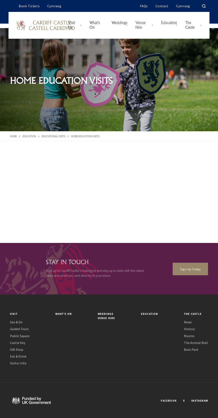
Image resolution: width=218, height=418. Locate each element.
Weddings (119, 23)
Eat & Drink (18, 356)
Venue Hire (140, 25)
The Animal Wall (196, 343)
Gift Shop (16, 350)
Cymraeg (54, 6)
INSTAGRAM (199, 400)
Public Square (20, 336)
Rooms (189, 336)
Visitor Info (18, 363)
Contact (161, 6)
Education (169, 23)
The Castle (190, 25)
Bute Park (191, 350)
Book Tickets (29, 6)
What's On (63, 313)
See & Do (16, 322)
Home (13, 136)
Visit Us (71, 25)
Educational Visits (53, 136)
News (188, 322)
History (189, 329)
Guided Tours (19, 329)
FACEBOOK (169, 400)
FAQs (144, 6)
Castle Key (17, 343)
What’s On (94, 25)
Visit (14, 313)
